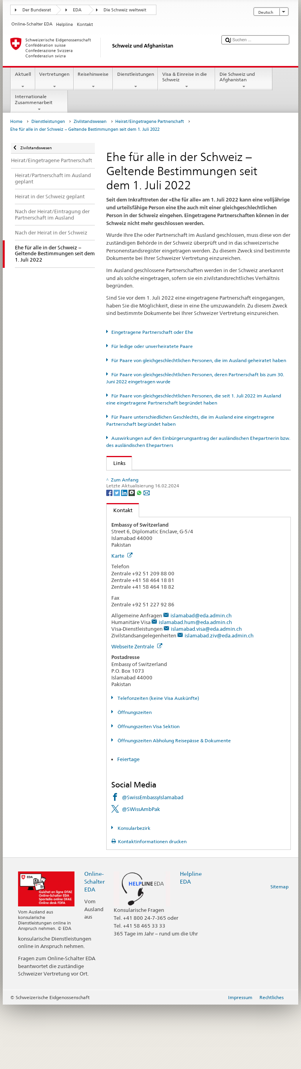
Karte (121, 620)
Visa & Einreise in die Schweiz (186, 80)
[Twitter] (117, 556)
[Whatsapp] (139, 556)
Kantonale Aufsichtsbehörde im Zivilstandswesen (172, 509)
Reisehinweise (93, 80)
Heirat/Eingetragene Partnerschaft (149, 121)
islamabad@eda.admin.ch (201, 679)
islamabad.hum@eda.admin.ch (195, 686)
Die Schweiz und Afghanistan (244, 80)
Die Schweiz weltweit (124, 10)
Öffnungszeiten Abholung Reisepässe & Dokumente (173, 805)
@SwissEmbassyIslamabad (152, 861)
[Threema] (132, 556)
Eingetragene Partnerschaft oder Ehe (152, 332)
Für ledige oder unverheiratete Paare (152, 346)
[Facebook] (110, 556)
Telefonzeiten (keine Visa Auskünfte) (157, 762)
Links (116, 463)
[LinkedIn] (125, 556)
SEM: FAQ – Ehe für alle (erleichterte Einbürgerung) (175, 497)
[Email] (146, 556)
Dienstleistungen (135, 80)
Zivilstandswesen (90, 121)
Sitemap (279, 951)
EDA (77, 10)
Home (16, 121)
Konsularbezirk (133, 892)
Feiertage (129, 823)
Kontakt (119, 574)
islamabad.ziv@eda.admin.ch (219, 700)
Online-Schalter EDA (94, 945)
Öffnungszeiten (134, 777)
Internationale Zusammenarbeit (39, 102)
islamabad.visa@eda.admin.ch (206, 693)
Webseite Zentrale (136, 710)
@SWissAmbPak (141, 873)
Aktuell (22, 80)
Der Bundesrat (36, 10)
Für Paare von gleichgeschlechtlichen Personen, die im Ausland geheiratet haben (198, 360)
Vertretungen (54, 80)
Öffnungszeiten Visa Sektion (148, 791)
